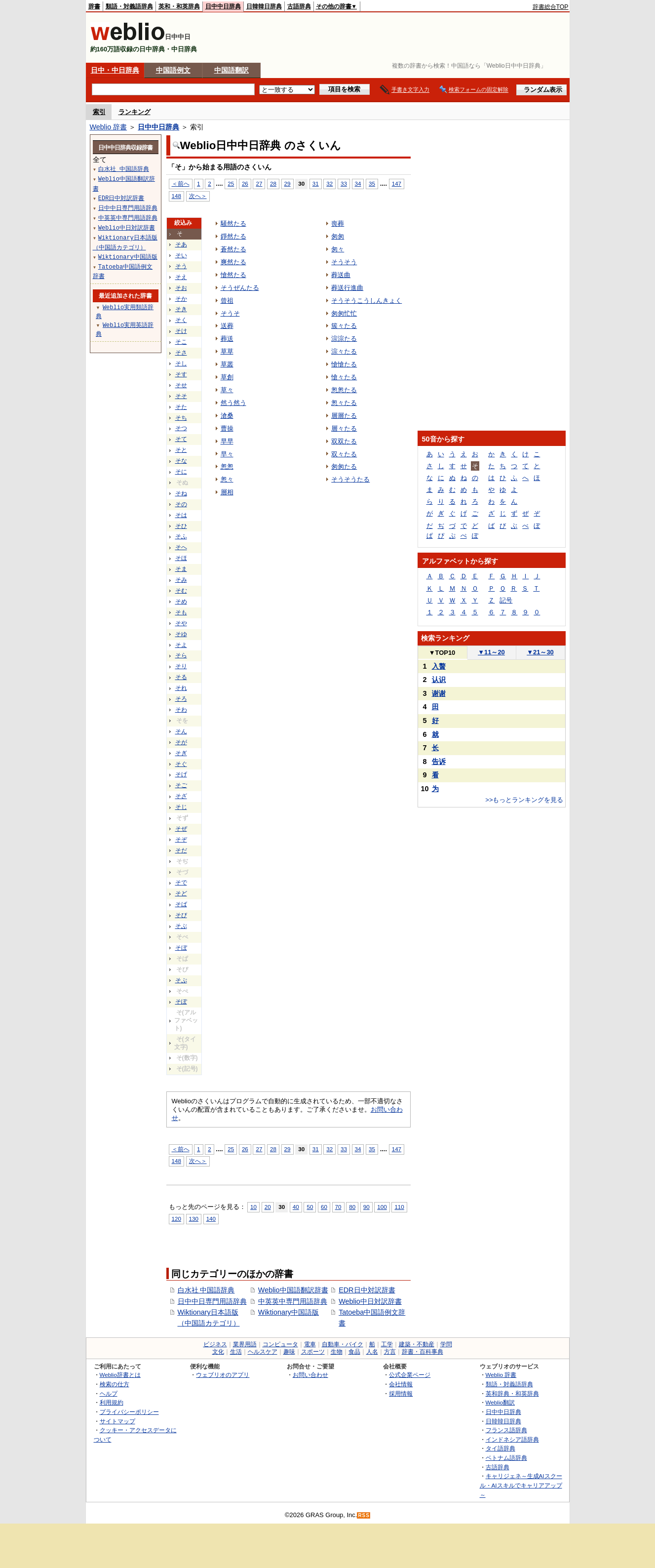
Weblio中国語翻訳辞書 (293, 1290)
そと (181, 449)
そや (181, 623)
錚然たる (233, 236)
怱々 (227, 479)
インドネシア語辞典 (512, 1439)
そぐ (181, 764)
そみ (181, 579)
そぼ (181, 947)
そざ (181, 796)
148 (176, 196)
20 (268, 1207)
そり (181, 666)
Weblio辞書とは (120, 1374)
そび (181, 915)
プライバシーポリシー (129, 1411)
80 (352, 1207)
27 (259, 183)
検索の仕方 (114, 1384)
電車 (310, 1344)
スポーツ (313, 1352)
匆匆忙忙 (344, 313)
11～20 (491, 652)
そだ (181, 850)
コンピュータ (280, 1344)
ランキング (134, 112)
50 (310, 1207)
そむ (181, 590)
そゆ (181, 634)
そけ (181, 330)
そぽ (181, 1001)
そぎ (181, 753)
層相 (227, 492)
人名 (372, 1352)
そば (181, 904)
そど (181, 893)
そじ (181, 807)
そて (181, 439)
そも (181, 612)
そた (181, 406)
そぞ (181, 839)
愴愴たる (344, 364)
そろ (181, 698)
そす (181, 374)
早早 (227, 441)
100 (381, 1207)
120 (176, 1218)
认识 (439, 679)
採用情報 (401, 1393)
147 (396, 183)
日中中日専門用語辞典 (212, 1301)
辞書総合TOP (551, 6)
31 (315, 183)
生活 (236, 1352)
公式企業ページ (409, 1374)
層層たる (344, 415)
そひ (181, 526)
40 (296, 1207)
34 (358, 183)
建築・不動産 (416, 1344)
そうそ (230, 313)
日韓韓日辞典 (264, 6)
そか (181, 298)
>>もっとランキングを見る (524, 800)
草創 (227, 377)
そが (181, 742)
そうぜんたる (240, 287)
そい (181, 255)
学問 (446, 1344)
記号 (506, 600)
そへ (181, 547)
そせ (181, 385)
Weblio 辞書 (108, 127)
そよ (181, 645)
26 (245, 183)
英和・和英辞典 (179, 6)
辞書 (94, 6)
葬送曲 (340, 275)
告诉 (439, 761)
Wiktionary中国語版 (288, 1312)
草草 (227, 351)
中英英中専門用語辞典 (292, 1301)
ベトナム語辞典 (506, 1457)
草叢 (227, 364)
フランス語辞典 (506, 1430)
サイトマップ (117, 1421)
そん (181, 731)
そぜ (181, 828)
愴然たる (233, 275)
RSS (364, 1515)
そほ (181, 558)
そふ (181, 536)
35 (372, 183)
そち (181, 417)
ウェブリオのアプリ (222, 1374)
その (181, 504)
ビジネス (215, 1344)
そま (181, 568)
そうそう (344, 262)
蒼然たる (233, 249)
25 (231, 183)
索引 (99, 112)
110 (399, 1207)
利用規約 (111, 1402)
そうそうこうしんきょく (366, 300)
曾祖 (227, 300)
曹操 (227, 428)
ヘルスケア (262, 1352)
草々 (227, 390)
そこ (181, 341)
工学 (387, 1344)
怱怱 (227, 466)
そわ (181, 709)
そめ (181, 601)
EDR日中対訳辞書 (367, 1290)
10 (253, 1207)
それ (181, 687)
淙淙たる (344, 338)
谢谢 (439, 693)
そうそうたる (350, 479)
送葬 (227, 325)
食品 (354, 1352)
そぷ (181, 980)
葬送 (227, 338)
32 (329, 183)
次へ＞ (198, 196)
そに (181, 471)
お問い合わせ (310, 1374)
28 (273, 183)
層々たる (344, 428)
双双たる (344, 441)
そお (181, 287)
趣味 (289, 1352)
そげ (181, 774)
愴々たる (344, 377)
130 (193, 1218)
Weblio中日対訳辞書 (370, 1301)
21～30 (540, 652)
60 (324, 1207)
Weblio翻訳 (500, 1402)
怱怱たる (344, 390)
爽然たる (233, 262)
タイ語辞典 (500, 1448)
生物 (337, 1352)
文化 (218, 1352)
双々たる (344, 454)
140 (211, 1218)
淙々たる (344, 351)
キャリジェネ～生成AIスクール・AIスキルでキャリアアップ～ (521, 1485)
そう (181, 266)
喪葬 (337, 223)
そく (181, 320)
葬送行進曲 (347, 287)
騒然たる (233, 223)
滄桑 (227, 415)
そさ (181, 352)
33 (344, 183)
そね (181, 493)
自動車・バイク (342, 1344)
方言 (390, 1352)
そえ (181, 277)
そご (181, 785)
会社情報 (401, 1384)
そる (181, 677)
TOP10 (442, 652)
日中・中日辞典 (115, 70)
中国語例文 (173, 70)
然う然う (233, 402)
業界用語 (245, 1344)
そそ (181, 396)
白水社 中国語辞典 (206, 1290)
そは (181, 515)
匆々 (337, 249)
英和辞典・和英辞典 (512, 1393)
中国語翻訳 (231, 70)
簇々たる (344, 325)
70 (338, 1207)
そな (181, 460)
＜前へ (181, 183)
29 (287, 183)
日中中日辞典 (223, 6)
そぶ (181, 926)
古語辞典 (299, 6)
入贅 (439, 666)
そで (181, 882)
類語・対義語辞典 (129, 6)
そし (181, 363)
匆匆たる (344, 466)
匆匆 (337, 236)
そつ (181, 428)
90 (366, 1207)
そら (181, 655)
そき (181, 309)
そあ (181, 244)
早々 (227, 454)
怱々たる (344, 402)
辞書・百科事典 (422, 1352)
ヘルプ (108, 1393)
